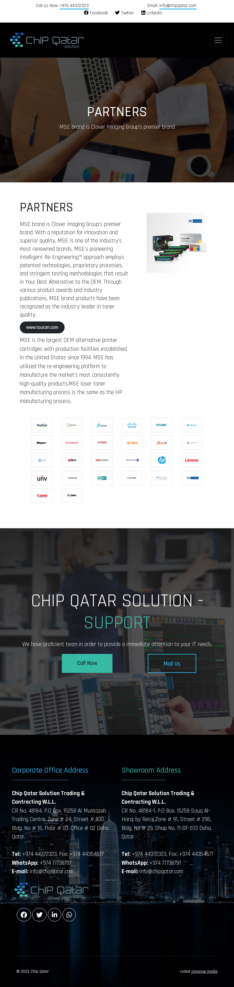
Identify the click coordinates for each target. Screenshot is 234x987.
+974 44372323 (74, 6)
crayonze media (204, 971)
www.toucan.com (42, 327)
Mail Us (172, 664)
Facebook (96, 13)
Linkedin (151, 13)
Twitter (124, 13)
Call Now (87, 663)
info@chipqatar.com (178, 6)
